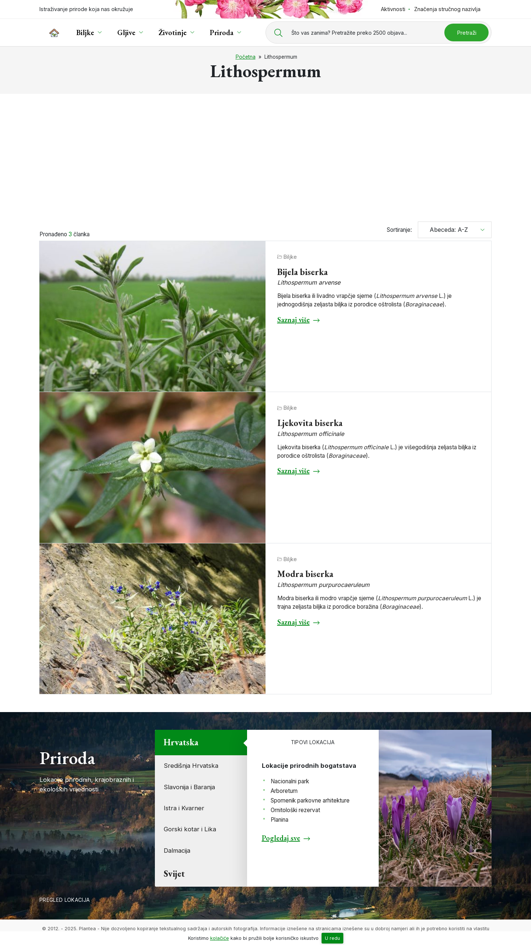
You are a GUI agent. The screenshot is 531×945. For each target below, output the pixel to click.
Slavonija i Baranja (189, 787)
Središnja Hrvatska (191, 765)
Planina (279, 819)
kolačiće (219, 938)
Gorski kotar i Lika (190, 829)
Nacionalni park (290, 781)
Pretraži (466, 32)
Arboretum (284, 790)
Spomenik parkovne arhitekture (310, 800)
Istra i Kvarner (184, 808)
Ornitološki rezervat (295, 810)
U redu (332, 938)
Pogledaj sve (281, 838)
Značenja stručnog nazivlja (447, 9)
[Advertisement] (265, 154)
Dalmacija (177, 850)
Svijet (174, 873)
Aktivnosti (393, 9)
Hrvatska (181, 742)
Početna (246, 57)
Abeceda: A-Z (446, 229)
